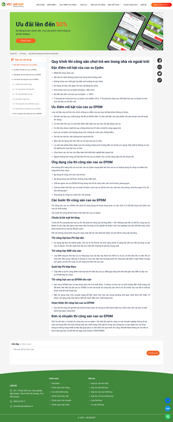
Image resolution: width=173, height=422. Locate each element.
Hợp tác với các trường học (101, 396)
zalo (159, 67)
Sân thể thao (114, 5)
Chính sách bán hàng (59, 387)
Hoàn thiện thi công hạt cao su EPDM (27, 109)
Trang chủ (13, 53)
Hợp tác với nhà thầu (98, 383)
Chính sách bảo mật (59, 396)
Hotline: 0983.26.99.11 (161, 5)
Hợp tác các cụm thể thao (100, 392)
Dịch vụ (84, 5)
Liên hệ (143, 5)
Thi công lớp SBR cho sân (24, 94)
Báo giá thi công (98, 5)
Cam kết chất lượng (58, 392)
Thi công (23, 53)
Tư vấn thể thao (96, 405)
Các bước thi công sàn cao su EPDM (26, 79)
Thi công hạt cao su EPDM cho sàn (27, 104)
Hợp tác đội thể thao (98, 387)
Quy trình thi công (69, 5)
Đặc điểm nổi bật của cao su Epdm (25, 65)
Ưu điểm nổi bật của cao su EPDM (25, 70)
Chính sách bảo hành (59, 405)
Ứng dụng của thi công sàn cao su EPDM (27, 75)
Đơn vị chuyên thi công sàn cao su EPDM (27, 114)
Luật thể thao (95, 400)
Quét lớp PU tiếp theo (22, 99)
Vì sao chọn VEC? (130, 5)
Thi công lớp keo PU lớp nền (24, 89)
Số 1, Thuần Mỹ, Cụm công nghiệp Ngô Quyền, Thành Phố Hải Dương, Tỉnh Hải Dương (27, 393)
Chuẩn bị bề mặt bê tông (23, 84)
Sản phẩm (52, 5)
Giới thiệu (40, 5)
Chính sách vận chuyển (60, 400)
